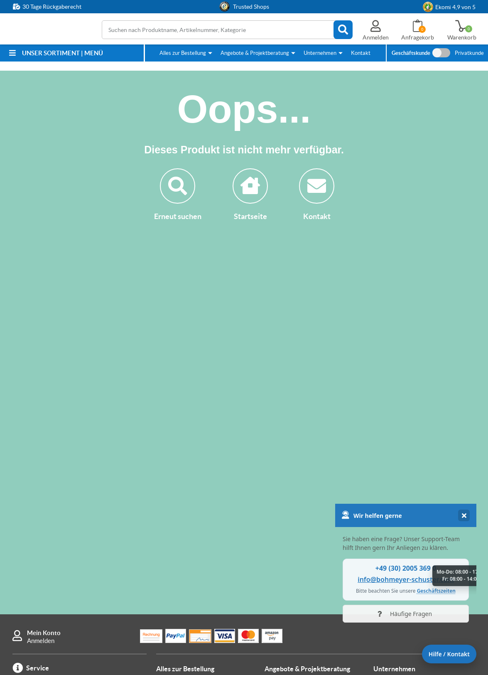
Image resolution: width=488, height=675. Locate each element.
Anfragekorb (417, 37)
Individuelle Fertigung (294, 476)
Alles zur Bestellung (182, 53)
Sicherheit (387, 476)
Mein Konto (44, 406)
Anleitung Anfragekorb (296, 491)
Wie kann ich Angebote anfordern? (311, 460)
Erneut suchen (177, 194)
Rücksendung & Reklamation (195, 491)
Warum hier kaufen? (183, 523)
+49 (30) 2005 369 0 (68, 470)
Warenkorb (461, 37)
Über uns (385, 460)
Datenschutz (390, 556)
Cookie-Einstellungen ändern (412, 572)
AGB (379, 540)
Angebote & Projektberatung (255, 53)
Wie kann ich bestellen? (188, 507)
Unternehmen (320, 53)
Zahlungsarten (176, 460)
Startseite (250, 194)
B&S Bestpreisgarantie (187, 539)
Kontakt (360, 53)
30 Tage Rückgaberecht (51, 7)
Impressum (388, 525)
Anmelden (40, 414)
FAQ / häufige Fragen (185, 555)
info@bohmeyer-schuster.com (67, 518)
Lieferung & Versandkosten (193, 476)
